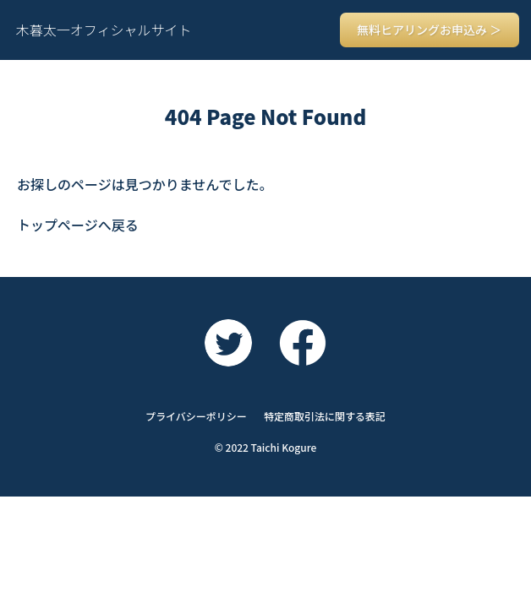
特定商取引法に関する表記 (325, 416)
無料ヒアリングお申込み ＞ (429, 29)
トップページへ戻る (78, 224)
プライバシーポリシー (196, 416)
